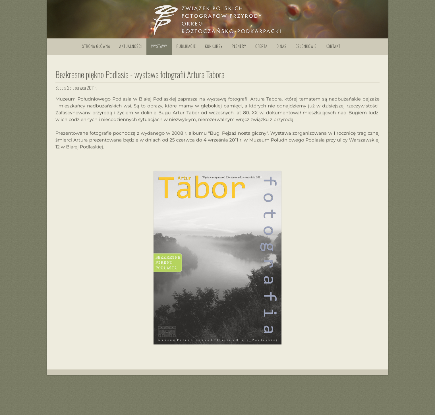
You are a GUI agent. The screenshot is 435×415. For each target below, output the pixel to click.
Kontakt (333, 46)
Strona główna (96, 46)
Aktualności (130, 46)
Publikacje (186, 46)
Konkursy (214, 46)
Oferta (261, 46)
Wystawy (159, 46)
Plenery (239, 46)
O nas (282, 46)
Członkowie (306, 46)
